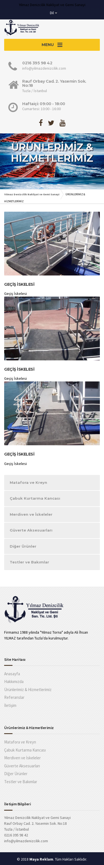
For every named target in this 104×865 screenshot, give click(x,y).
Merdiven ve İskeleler (31, 514)
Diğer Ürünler (23, 546)
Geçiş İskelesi (19, 284)
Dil (52, 12)
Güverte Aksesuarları (31, 530)
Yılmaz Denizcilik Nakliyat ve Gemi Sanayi (31, 194)
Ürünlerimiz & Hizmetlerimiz (28, 689)
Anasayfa (12, 673)
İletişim (10, 705)
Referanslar (14, 697)
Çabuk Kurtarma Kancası (35, 498)
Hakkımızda (14, 681)
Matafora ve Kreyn (28, 482)
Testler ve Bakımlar (29, 562)
